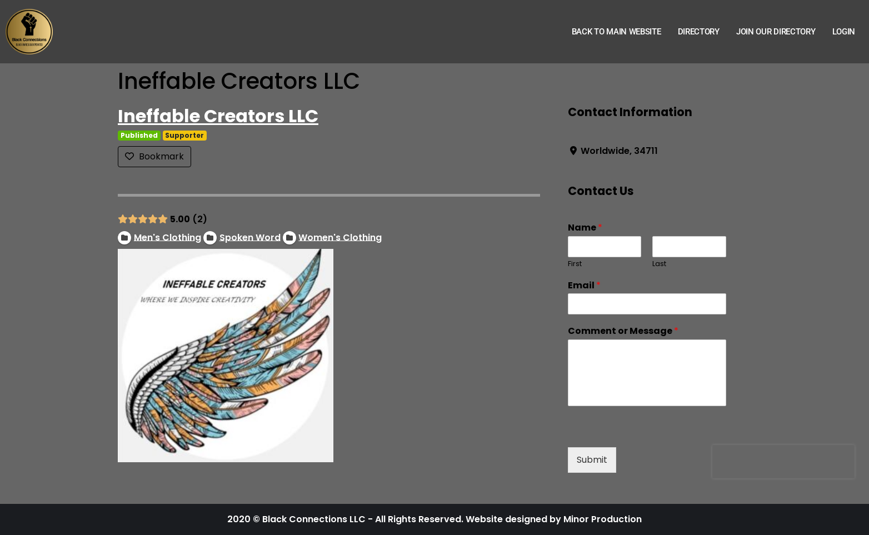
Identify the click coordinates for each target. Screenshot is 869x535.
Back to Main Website (616, 32)
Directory (699, 32)
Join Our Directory (776, 32)
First (575, 264)
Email (584, 286)
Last (659, 264)
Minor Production (602, 519)
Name (585, 228)
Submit (592, 459)
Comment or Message (623, 331)
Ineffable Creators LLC (218, 115)
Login (844, 32)
